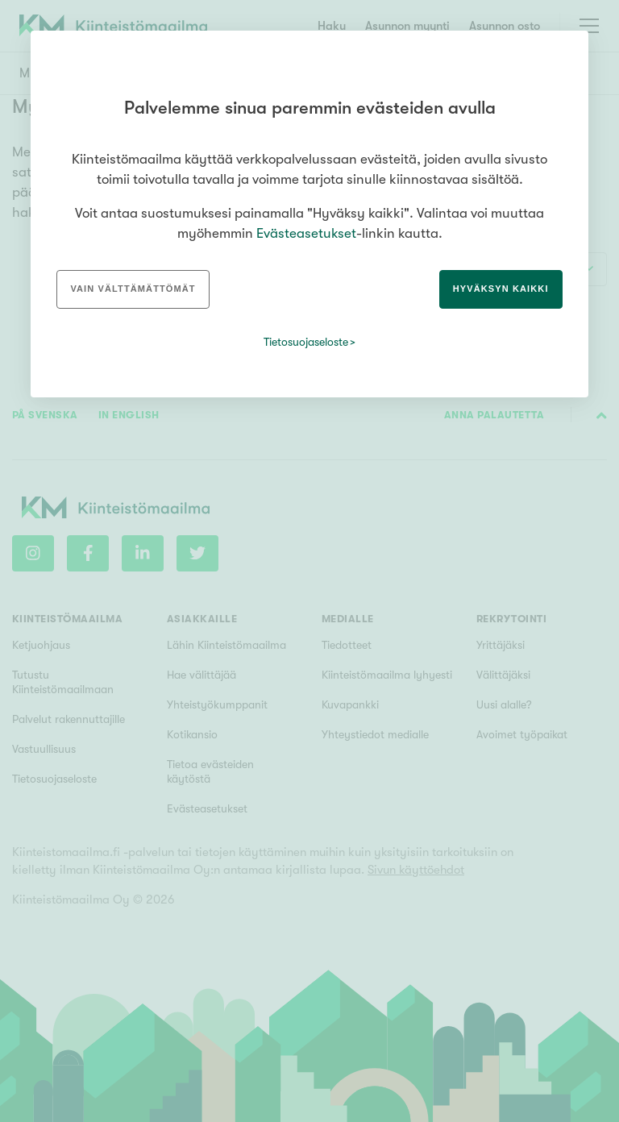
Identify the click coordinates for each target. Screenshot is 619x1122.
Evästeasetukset (306, 233)
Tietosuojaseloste (306, 341)
